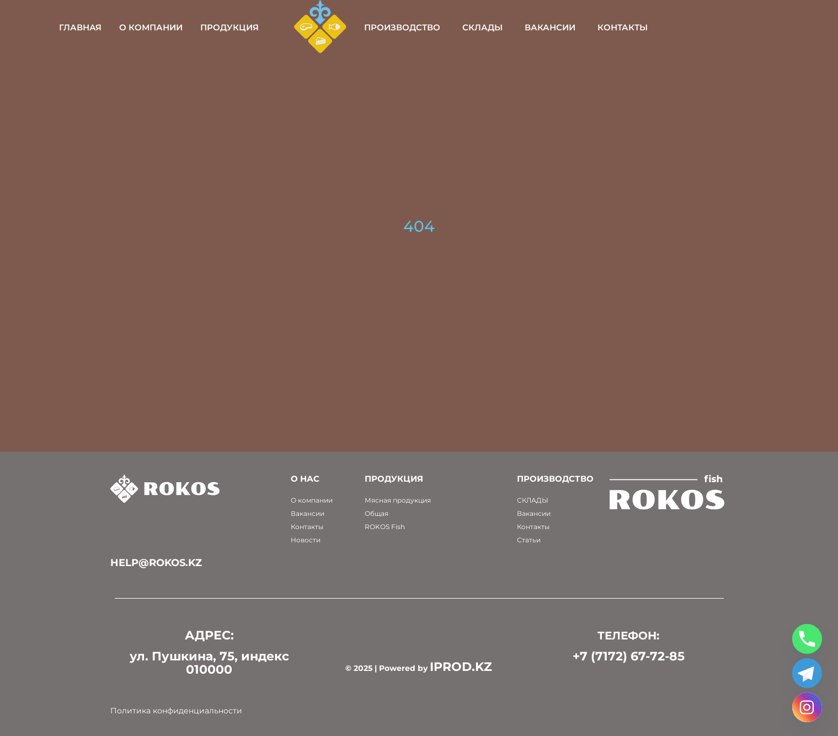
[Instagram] (807, 707)
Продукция (303, 27)
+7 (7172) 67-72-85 (629, 656)
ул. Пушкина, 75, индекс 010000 (209, 663)
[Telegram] (807, 673)
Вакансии (624, 27)
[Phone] (807, 639)
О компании (225, 27)
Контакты (697, 27)
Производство (477, 27)
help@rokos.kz (156, 563)
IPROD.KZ (461, 666)
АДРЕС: (209, 635)
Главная (154, 27)
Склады (557, 27)
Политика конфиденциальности (176, 711)
